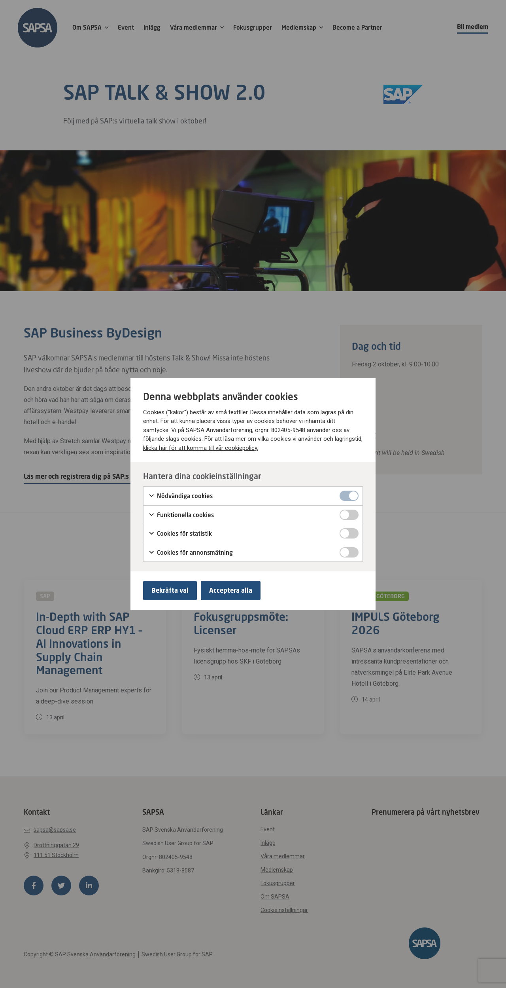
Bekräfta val (170, 590)
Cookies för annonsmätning (190, 553)
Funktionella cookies (181, 515)
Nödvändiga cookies (180, 496)
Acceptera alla (230, 590)
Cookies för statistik (180, 534)
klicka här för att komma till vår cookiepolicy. (200, 447)
